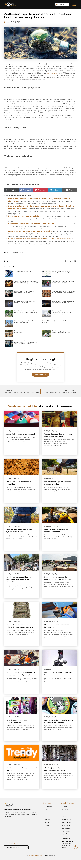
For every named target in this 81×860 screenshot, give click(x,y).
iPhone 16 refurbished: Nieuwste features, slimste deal (24, 301)
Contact (64, 813)
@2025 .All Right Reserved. (40, 855)
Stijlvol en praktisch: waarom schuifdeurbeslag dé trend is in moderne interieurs (61, 312)
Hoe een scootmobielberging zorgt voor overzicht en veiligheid (63, 281)
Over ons (64, 806)
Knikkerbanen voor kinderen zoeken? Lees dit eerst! (31, 224)
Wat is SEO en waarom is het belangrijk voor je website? (61, 272)
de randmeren (52, 73)
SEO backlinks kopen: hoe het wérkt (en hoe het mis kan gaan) (67, 835)
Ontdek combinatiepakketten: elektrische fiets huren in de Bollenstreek (18, 579)
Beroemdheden (67, 822)
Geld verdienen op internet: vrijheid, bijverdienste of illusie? (67, 844)
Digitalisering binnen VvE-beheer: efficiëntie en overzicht (25, 321)
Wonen (47, 822)
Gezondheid (48, 810)
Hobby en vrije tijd (13, 22)
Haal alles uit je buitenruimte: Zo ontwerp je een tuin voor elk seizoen (25, 311)
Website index (66, 828)
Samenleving (49, 816)
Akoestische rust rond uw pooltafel (20, 434)
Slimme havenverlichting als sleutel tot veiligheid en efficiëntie (63, 301)
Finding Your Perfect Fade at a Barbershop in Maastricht (24, 291)
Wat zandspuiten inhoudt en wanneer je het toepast (26, 331)
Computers (48, 806)
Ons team (65, 810)
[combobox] (62, 4)
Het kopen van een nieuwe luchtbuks (24, 216)
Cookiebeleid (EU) (67, 819)
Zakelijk (47, 825)
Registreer (65, 816)
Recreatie (48, 813)
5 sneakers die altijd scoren (22, 271)
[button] (74, 4)
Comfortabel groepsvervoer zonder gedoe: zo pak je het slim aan (63, 331)
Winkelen (48, 819)
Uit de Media (66, 825)
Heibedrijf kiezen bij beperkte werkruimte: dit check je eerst (58, 321)
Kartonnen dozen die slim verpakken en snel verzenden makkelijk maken (63, 291)
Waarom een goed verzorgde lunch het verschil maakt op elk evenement (26, 281)
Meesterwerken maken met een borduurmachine (30, 231)
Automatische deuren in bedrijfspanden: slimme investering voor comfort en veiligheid (25, 342)
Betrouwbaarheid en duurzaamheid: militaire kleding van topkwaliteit (39, 239)
